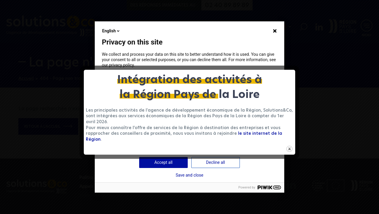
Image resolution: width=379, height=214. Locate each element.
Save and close (189, 175)
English (111, 30)
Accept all (163, 162)
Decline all (215, 162)
